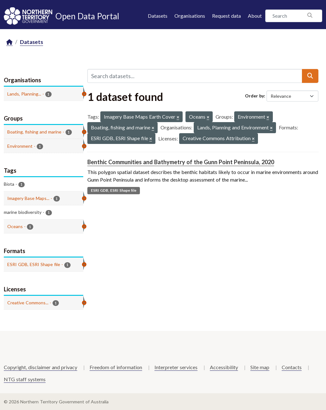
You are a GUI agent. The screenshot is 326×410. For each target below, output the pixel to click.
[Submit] (310, 76)
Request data (226, 16)
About (255, 16)
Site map (259, 367)
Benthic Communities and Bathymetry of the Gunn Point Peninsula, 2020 (180, 161)
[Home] (9, 42)
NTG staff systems (25, 379)
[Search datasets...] (195, 76)
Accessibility (224, 367)
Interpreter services (175, 367)
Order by (254, 95)
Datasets (157, 16)
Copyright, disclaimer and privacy (40, 367)
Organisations (189, 16)
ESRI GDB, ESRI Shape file (113, 190)
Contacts (292, 367)
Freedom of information (116, 367)
